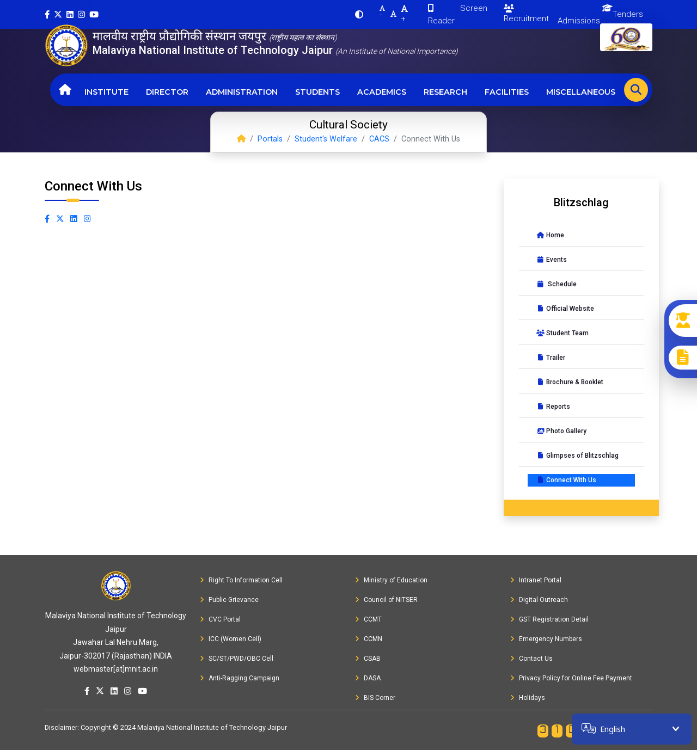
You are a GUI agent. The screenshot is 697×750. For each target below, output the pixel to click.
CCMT (368, 619)
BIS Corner (375, 698)
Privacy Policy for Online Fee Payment (571, 678)
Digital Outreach (539, 600)
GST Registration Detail (549, 619)
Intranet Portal (535, 580)
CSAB (368, 658)
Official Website (565, 308)
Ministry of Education (391, 580)
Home (550, 235)
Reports (553, 406)
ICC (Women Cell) (230, 639)
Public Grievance (229, 600)
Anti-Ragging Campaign (239, 678)
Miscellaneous (580, 92)
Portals (270, 139)
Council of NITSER (386, 600)
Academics (381, 92)
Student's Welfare (326, 139)
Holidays (527, 698)
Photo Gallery (561, 431)
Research (445, 92)
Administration (242, 92)
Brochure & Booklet (569, 382)
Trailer (550, 357)
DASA (368, 678)
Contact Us (531, 658)
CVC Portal (220, 619)
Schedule (556, 284)
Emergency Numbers (546, 639)
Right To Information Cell (241, 580)
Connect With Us (566, 480)
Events (551, 259)
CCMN (368, 639)
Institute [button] (106, 92)
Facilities (507, 92)
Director (167, 92)
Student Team (562, 333)
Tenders (628, 14)
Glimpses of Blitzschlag (577, 455)
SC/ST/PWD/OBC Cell (236, 658)
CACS (379, 139)
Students (317, 92)
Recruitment (526, 13)
